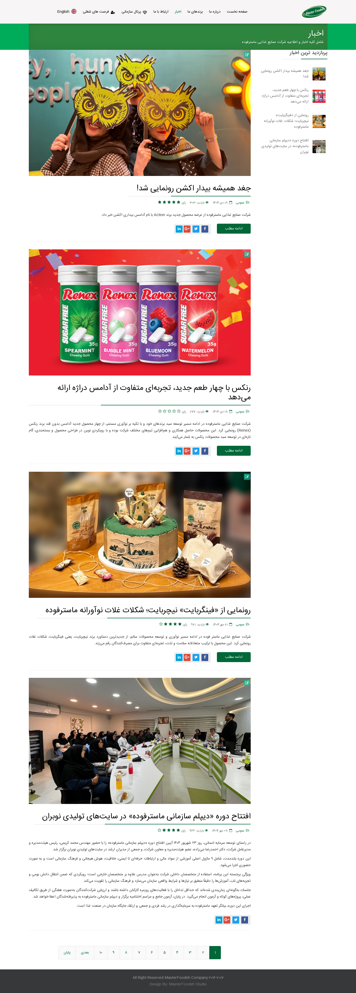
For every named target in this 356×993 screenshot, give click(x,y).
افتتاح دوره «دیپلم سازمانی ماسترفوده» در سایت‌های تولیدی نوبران (146, 816)
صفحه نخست (237, 12)
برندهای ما (195, 12)
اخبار (178, 12)
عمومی (240, 202)
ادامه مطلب (234, 229)
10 (100, 952)
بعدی (85, 952)
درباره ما (215, 12)
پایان (67, 952)
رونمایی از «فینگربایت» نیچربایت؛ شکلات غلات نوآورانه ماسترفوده (148, 610)
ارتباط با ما (161, 12)
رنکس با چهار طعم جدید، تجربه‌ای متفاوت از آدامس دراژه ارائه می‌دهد (154, 392)
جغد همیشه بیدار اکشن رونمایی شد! (193, 188)
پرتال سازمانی (134, 12)
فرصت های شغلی (99, 12)
